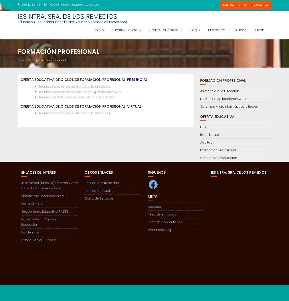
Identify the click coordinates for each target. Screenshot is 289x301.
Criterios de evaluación (218, 158)
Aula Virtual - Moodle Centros (245, 5)
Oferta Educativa (163, 30)
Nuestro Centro (124, 30)
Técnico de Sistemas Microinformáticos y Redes (77, 97)
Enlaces (239, 30)
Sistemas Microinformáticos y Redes (229, 106)
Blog (193, 30)
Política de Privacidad (102, 183)
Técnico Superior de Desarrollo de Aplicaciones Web (80, 92)
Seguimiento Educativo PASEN (44, 211)
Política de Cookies (100, 190)
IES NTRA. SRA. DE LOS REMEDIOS (67, 16)
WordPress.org (159, 230)
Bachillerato (209, 134)
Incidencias (30, 232)
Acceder (154, 206)
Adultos (206, 142)
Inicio (99, 30)
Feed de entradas (162, 214)
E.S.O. (204, 127)
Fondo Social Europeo (38, 240)
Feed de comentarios (165, 222)
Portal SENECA (32, 204)
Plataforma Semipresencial (42, 196)
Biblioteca (216, 30)
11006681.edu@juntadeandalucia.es (71, 4)
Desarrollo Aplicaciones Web (223, 99)
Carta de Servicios (99, 198)
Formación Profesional (218, 150)
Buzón (259, 30)
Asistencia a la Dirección (219, 91)
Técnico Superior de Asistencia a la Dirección (74, 86)
